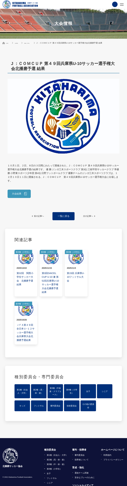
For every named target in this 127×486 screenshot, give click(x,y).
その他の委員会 (88, 358)
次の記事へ (88, 216)
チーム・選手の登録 (84, 456)
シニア (105, 343)
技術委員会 (72, 358)
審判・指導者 (79, 402)
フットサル (39, 358)
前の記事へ (39, 216)
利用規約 (107, 407)
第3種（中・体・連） (56, 416)
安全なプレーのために (85, 429)
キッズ (22, 358)
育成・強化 (78, 419)
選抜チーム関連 (82, 425)
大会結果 (16, 193)
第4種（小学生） (71, 343)
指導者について (82, 412)
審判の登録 (80, 460)
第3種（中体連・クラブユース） (55, 343)
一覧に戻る (63, 216)
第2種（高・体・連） (38, 343)
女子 (88, 343)
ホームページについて (113, 402)
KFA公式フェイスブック (85, 443)
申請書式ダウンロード (85, 470)
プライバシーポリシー (113, 412)
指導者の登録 (81, 465)
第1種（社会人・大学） (22, 343)
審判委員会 (55, 358)
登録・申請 (78, 450)
